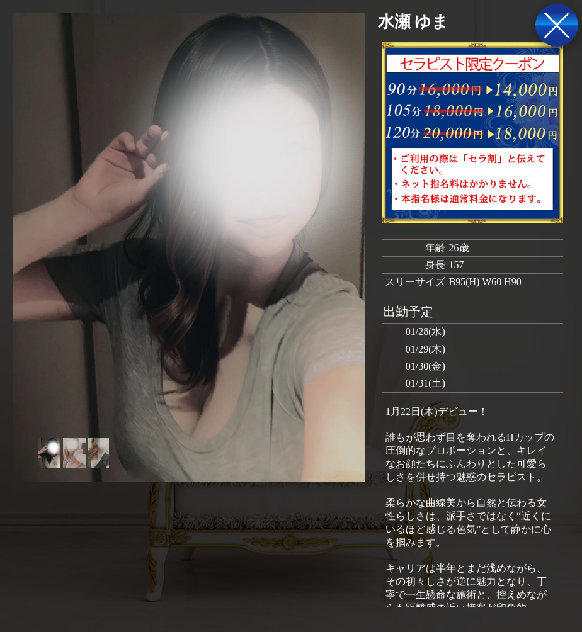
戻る (556, 25)
